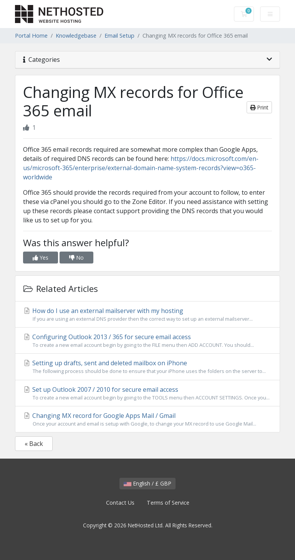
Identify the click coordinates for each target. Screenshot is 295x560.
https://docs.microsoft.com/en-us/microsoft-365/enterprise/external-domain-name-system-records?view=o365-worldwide (141, 167)
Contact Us (120, 502)
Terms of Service (168, 502)
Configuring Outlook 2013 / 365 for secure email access (147, 341)
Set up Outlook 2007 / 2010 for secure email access (147, 393)
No (76, 257)
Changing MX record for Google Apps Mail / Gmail (147, 419)
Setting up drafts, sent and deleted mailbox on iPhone (147, 367)
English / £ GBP (147, 483)
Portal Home (31, 35)
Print (259, 107)
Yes (40, 257)
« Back (34, 443)
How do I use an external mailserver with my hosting (147, 315)
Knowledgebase (76, 35)
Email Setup (119, 35)
